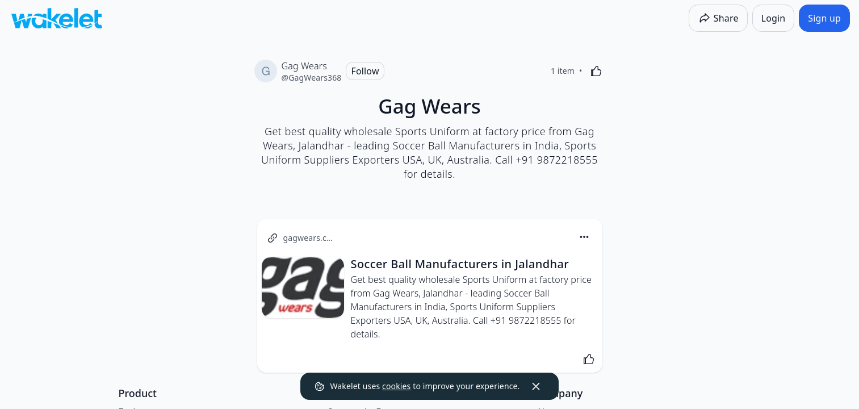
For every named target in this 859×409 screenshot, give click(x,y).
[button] (584, 238)
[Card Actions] (584, 237)
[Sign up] (824, 18)
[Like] (596, 71)
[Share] (718, 18)
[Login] (773, 18)
